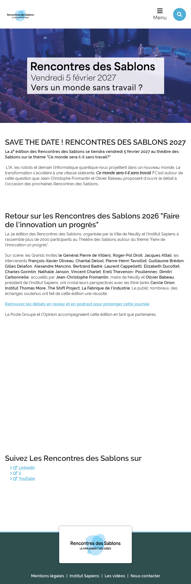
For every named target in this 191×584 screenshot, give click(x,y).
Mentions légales (47, 576)
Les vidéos (115, 576)
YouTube (27, 478)
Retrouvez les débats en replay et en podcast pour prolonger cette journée (77, 304)
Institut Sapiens (84, 576)
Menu (160, 18)
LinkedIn (27, 467)
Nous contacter (145, 576)
